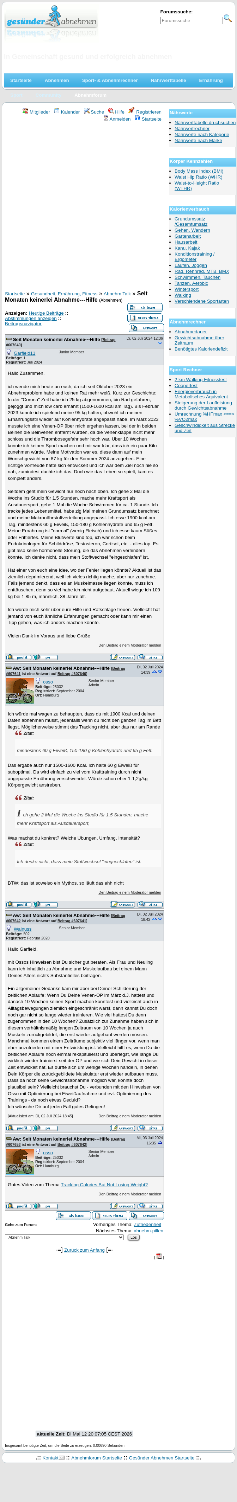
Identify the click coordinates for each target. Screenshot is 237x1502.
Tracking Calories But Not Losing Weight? (104, 1184)
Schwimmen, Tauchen (197, 277)
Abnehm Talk (117, 293)
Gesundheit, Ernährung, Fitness (64, 293)
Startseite (148, 119)
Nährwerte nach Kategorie (202, 134)
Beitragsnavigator (23, 323)
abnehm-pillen (148, 1230)
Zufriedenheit (147, 1224)
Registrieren (145, 112)
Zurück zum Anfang (84, 1250)
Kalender (67, 112)
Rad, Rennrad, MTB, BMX (202, 271)
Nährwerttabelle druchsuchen (205, 122)
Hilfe (116, 112)
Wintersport (187, 289)
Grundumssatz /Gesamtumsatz (191, 221)
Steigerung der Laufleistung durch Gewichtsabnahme (203, 405)
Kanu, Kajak (187, 248)
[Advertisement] (82, 207)
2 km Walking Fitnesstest (201, 379)
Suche (94, 112)
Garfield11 (25, 353)
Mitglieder (36, 112)
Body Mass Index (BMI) (199, 171)
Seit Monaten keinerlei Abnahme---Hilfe (57, 339)
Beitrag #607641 (71, 921)
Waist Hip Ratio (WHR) (199, 177)
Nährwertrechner (192, 128)
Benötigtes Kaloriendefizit (201, 349)
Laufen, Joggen (191, 265)
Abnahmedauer (191, 331)
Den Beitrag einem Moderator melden (129, 645)
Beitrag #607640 (71, 674)
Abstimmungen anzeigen (31, 318)
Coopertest (186, 385)
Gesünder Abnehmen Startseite (162, 1458)
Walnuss (23, 929)
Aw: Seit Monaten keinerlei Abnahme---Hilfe (62, 668)
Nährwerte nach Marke (198, 140)
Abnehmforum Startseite (96, 1458)
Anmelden (117, 119)
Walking (183, 295)
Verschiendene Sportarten (202, 301)
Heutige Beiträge (46, 313)
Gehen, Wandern (192, 230)
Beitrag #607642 (71, 1144)
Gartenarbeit (188, 236)
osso (48, 682)
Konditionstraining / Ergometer (194, 256)
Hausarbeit (186, 242)
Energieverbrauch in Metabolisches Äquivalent (201, 394)
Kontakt (50, 1458)
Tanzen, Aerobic (191, 283)
